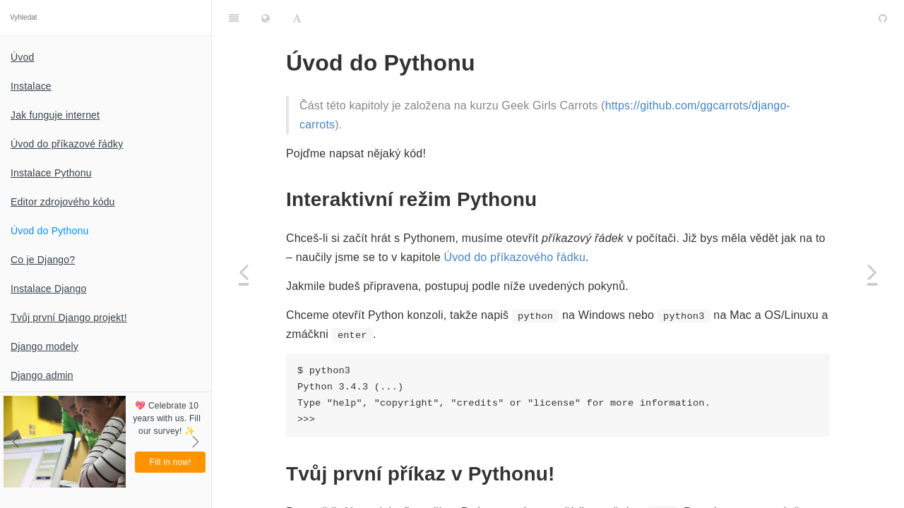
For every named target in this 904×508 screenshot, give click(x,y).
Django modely (44, 346)
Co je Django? (43, 259)
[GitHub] (882, 17)
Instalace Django (49, 288)
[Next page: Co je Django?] (872, 271)
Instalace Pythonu (51, 173)
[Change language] (265, 17)
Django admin (42, 375)
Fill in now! (170, 462)
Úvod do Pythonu (49, 230)
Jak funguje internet (55, 115)
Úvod (22, 57)
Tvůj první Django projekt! (69, 317)
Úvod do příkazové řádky (67, 144)
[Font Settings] (297, 17)
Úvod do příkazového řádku (514, 257)
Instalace (31, 86)
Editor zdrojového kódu (63, 201)
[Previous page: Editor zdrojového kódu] (243, 271)
